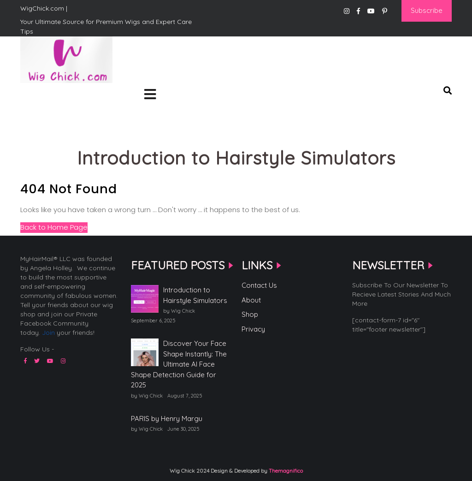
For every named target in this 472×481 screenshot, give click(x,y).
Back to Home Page (54, 227)
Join (48, 332)
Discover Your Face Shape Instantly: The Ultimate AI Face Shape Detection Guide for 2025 (179, 364)
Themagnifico (285, 470)
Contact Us (259, 285)
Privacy (253, 329)
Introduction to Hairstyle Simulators (195, 295)
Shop (250, 314)
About (251, 300)
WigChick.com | (53, 97)
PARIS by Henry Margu (166, 418)
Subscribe (426, 10)
